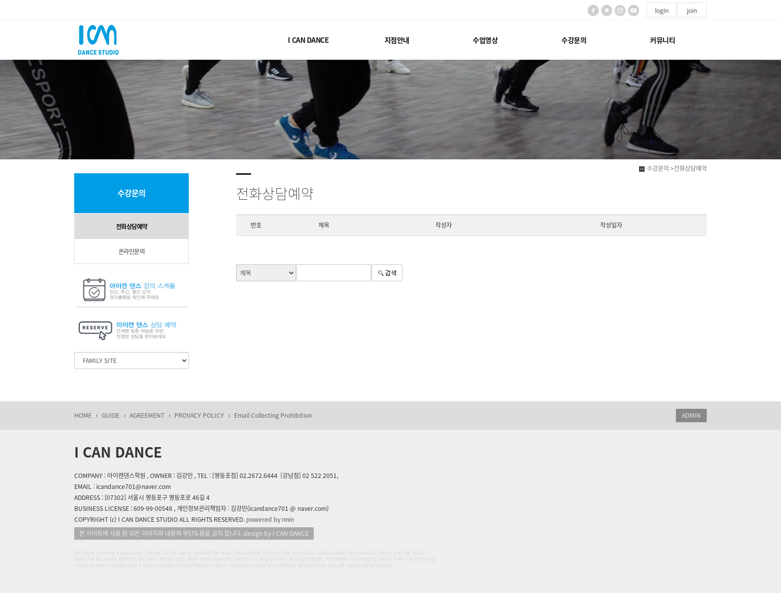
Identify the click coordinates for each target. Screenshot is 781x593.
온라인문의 (132, 251)
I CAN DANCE (308, 40)
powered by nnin (270, 519)
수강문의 (573, 40)
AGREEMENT (147, 415)
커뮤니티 (662, 40)
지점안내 (397, 40)
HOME (83, 415)
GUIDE (111, 415)
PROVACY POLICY (199, 415)
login (661, 10)
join (692, 10)
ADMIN (691, 415)
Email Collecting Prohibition (273, 415)
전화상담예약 (131, 226)
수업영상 (485, 40)
